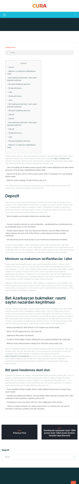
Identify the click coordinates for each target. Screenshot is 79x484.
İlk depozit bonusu (15, 88)
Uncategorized (10, 47)
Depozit (11, 67)
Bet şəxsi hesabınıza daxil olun (19, 84)
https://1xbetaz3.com (62, 159)
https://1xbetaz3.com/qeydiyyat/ (17, 356)
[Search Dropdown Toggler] (75, 15)
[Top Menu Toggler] (5, 15)
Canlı (10, 92)
